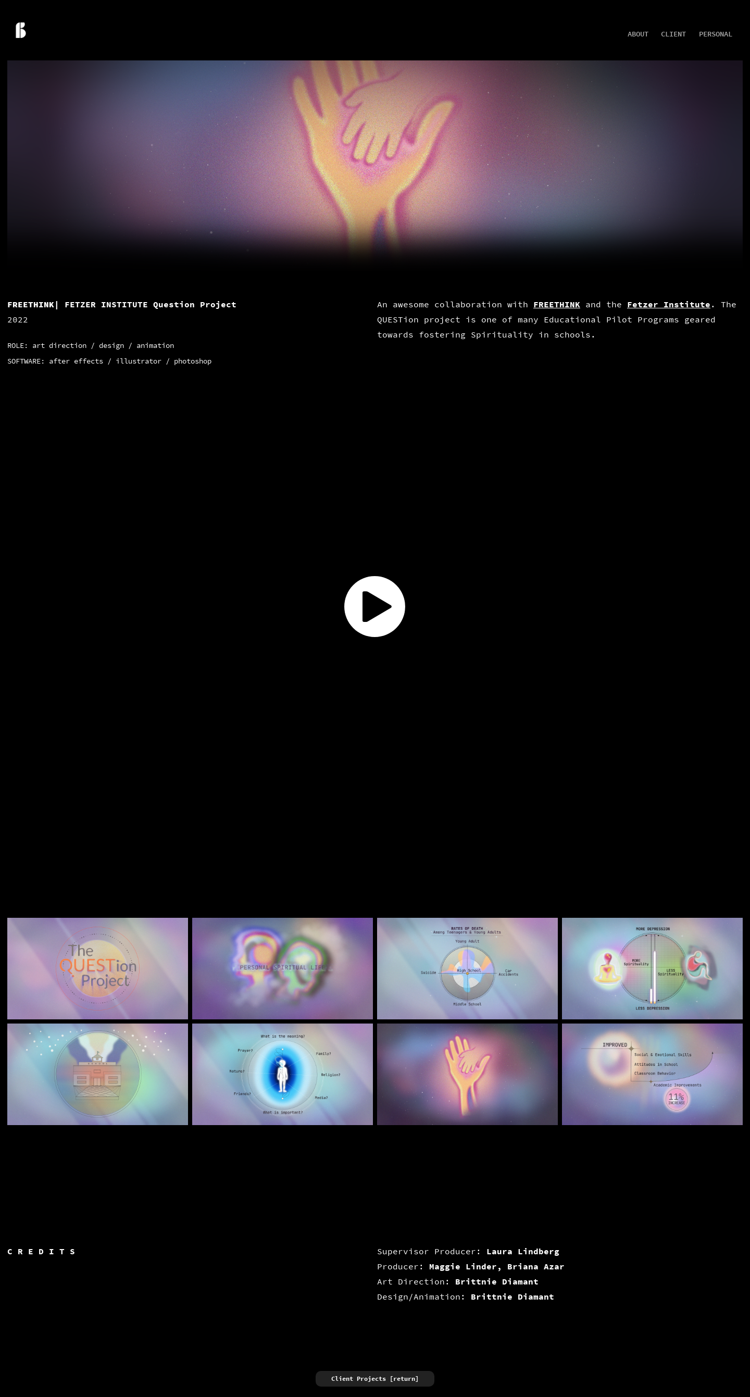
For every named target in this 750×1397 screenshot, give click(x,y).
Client (673, 34)
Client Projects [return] (375, 1378)
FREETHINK (556, 304)
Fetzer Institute (668, 304)
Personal (715, 34)
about (638, 34)
